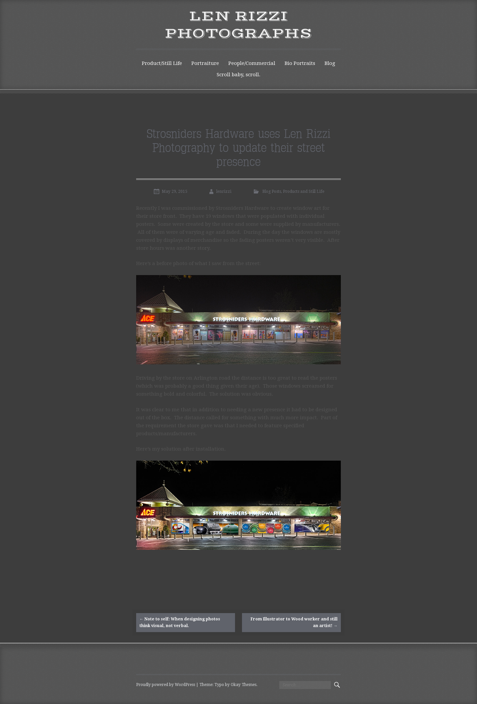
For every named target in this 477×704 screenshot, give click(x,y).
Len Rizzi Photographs (238, 25)
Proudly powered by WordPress (165, 684)
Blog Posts (271, 191)
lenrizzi (223, 191)
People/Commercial (251, 63)
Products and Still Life (303, 191)
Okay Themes (243, 684)
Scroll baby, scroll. (238, 75)
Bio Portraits (300, 63)
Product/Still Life (162, 63)
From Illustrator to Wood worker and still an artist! (294, 622)
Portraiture (205, 63)
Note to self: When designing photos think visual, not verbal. (179, 622)
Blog (330, 63)
